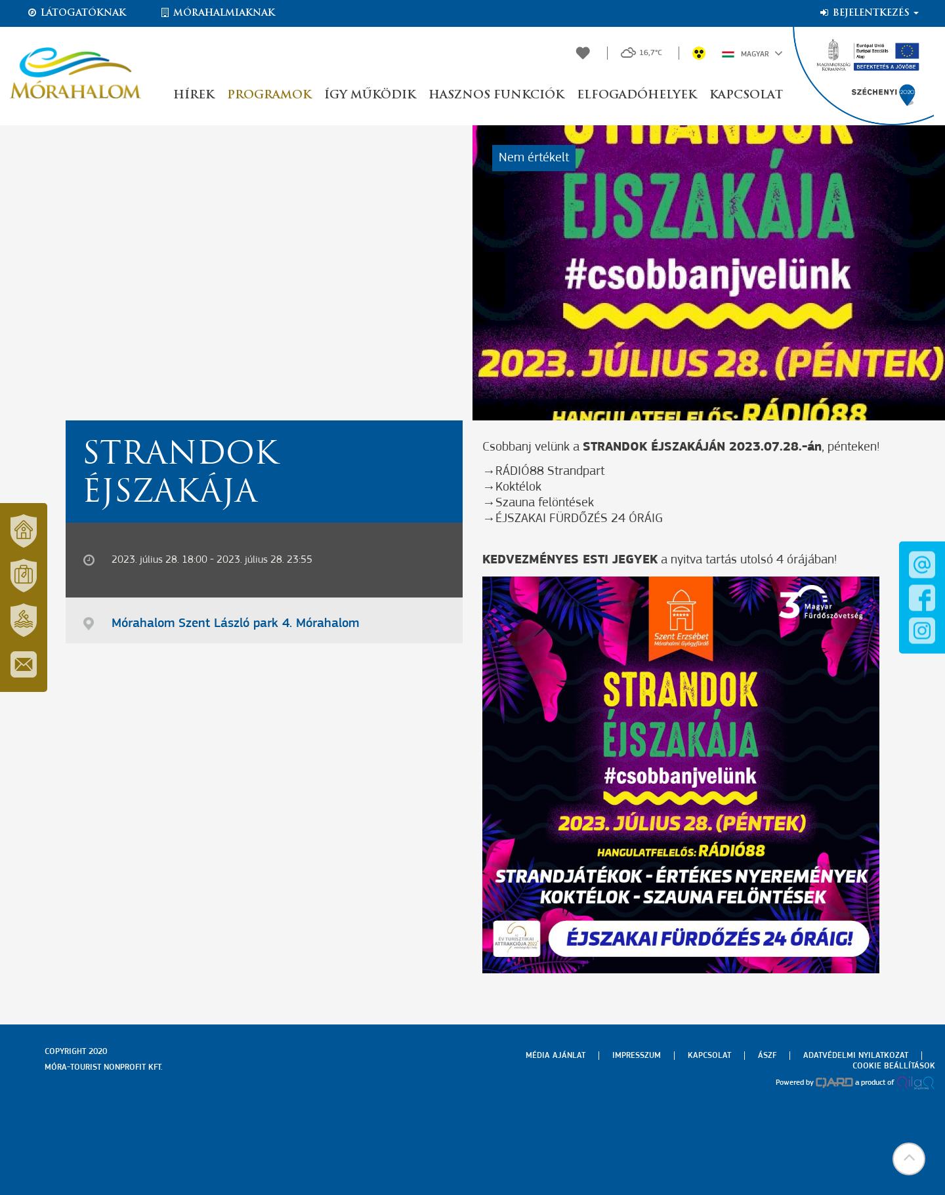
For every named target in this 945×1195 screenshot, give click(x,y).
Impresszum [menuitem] (636, 1055)
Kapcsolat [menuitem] (709, 1055)
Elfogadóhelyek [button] (636, 95)
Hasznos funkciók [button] (496, 95)
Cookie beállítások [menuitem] (893, 1066)
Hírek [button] (193, 95)
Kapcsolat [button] (746, 95)
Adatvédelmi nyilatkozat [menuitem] (855, 1055)
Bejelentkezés (868, 13)
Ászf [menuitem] (767, 1055)
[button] (908, 1159)
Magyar (752, 53)
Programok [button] (269, 95)
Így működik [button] (369, 95)
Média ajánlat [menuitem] (555, 1055)
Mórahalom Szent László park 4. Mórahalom (235, 623)
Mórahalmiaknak (217, 13)
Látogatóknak (76, 13)
